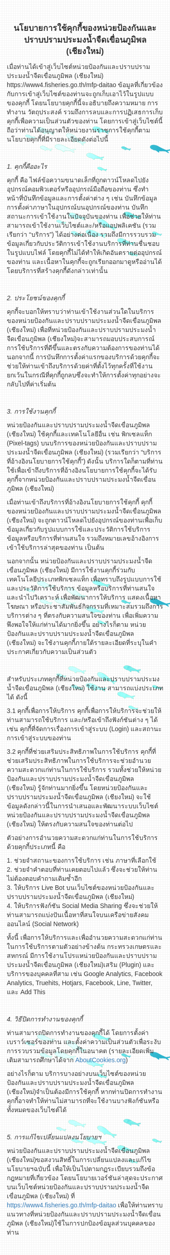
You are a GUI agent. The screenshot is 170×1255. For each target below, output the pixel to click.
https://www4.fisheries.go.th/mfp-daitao (61, 1205)
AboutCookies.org (100, 1060)
